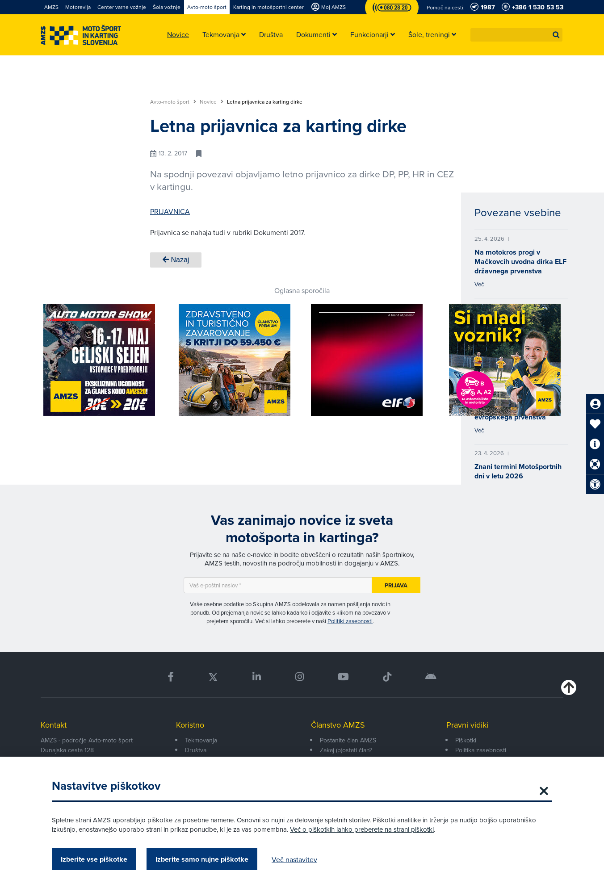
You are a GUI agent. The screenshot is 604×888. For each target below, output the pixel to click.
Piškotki (465, 740)
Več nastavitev (294, 859)
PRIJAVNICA (170, 211)
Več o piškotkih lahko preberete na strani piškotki (362, 829)
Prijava (396, 585)
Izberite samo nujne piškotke (201, 859)
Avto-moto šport (173, 102)
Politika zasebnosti (480, 750)
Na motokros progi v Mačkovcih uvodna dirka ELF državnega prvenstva (520, 261)
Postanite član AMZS (348, 740)
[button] (556, 35)
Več (479, 284)
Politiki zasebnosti (350, 621)
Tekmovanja (201, 740)
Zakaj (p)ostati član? (346, 750)
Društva (195, 750)
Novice (211, 102)
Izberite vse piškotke (94, 859)
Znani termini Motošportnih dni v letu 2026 (518, 471)
